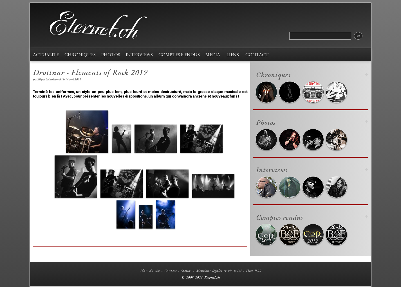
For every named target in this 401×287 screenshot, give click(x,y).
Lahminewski (54, 79)
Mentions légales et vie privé (218, 270)
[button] (87, 131)
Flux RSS (253, 270)
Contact (170, 270)
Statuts (186, 270)
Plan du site (150, 270)
